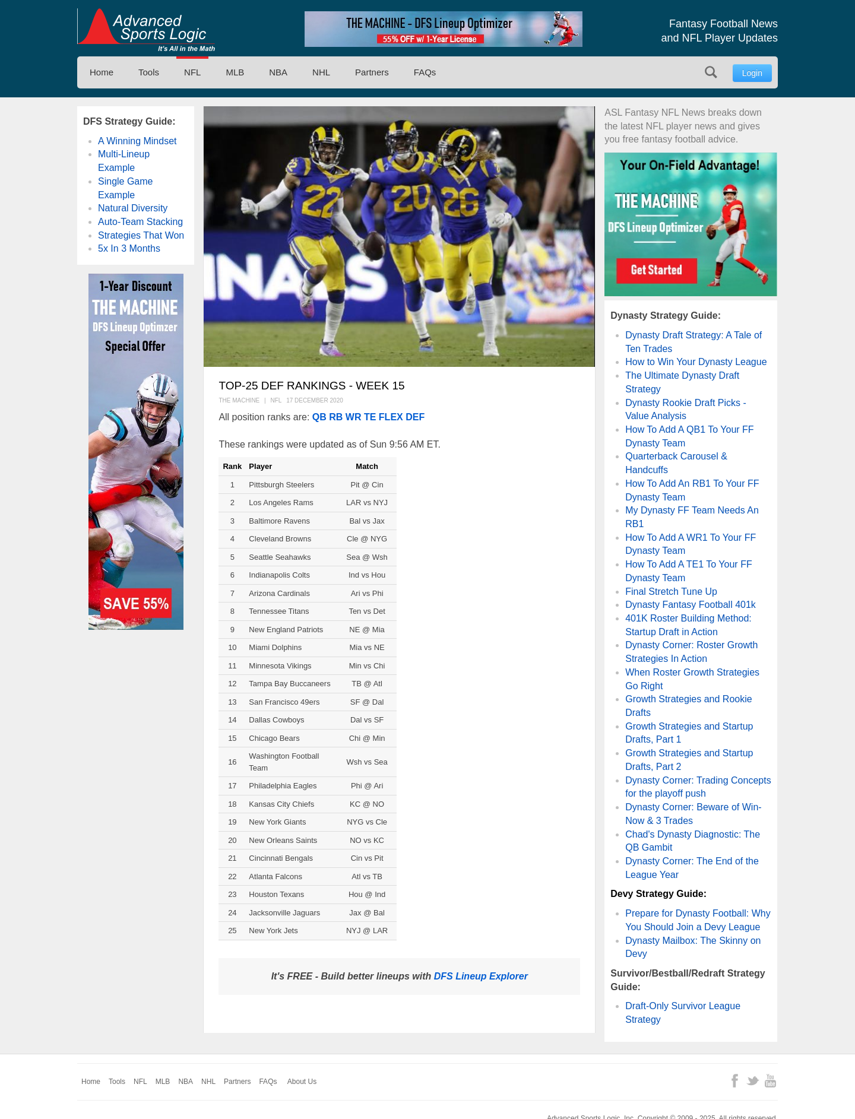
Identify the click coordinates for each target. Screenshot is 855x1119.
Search (711, 72)
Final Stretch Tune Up (671, 592)
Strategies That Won (141, 235)
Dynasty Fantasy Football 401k (690, 605)
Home (101, 72)
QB (319, 417)
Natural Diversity (132, 208)
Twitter (752, 1080)
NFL (192, 72)
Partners (372, 72)
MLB (235, 72)
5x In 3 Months (129, 248)
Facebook (734, 1080)
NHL (321, 72)
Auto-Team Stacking (140, 222)
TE (370, 417)
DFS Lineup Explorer (481, 976)
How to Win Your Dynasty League (696, 362)
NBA (278, 72)
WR (354, 417)
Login (752, 73)
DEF (415, 417)
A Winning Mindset (137, 141)
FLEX (391, 417)
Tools (148, 72)
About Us (301, 1081)
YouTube (770, 1080)
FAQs (425, 72)
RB (336, 417)
